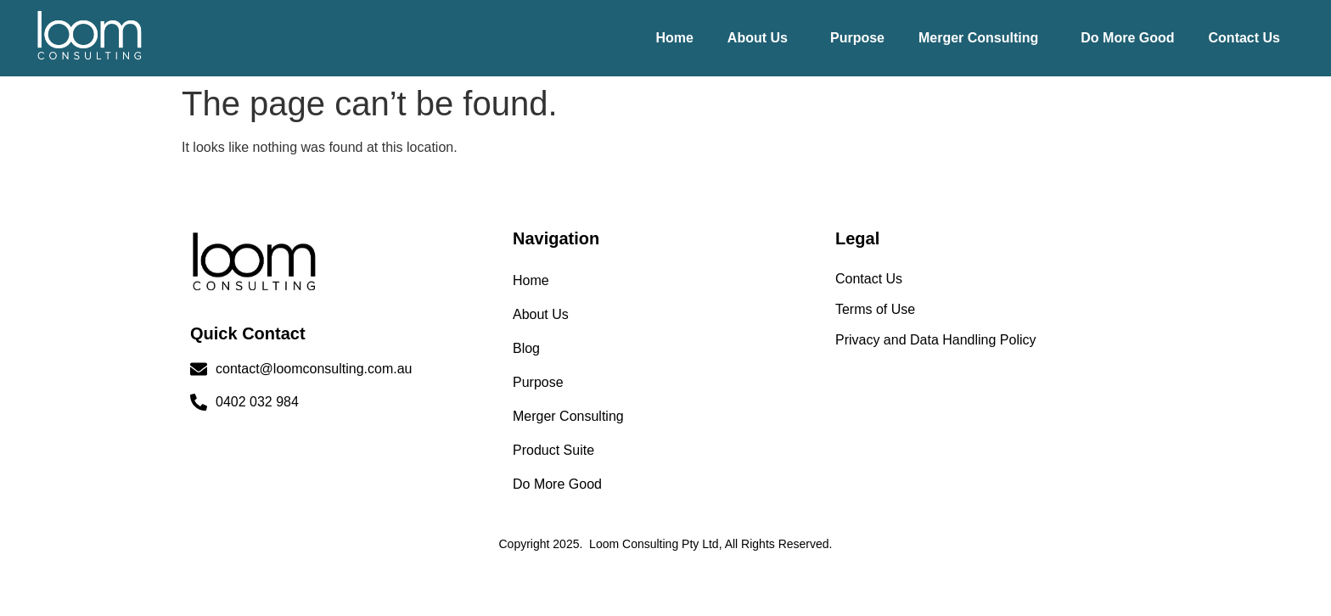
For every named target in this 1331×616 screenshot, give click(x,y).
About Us (757, 38)
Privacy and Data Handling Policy (935, 340)
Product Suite (553, 450)
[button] (761, 38)
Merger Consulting (978, 38)
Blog (526, 348)
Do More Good (1127, 38)
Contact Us (1244, 38)
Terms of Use (875, 309)
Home (674, 38)
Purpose (857, 38)
